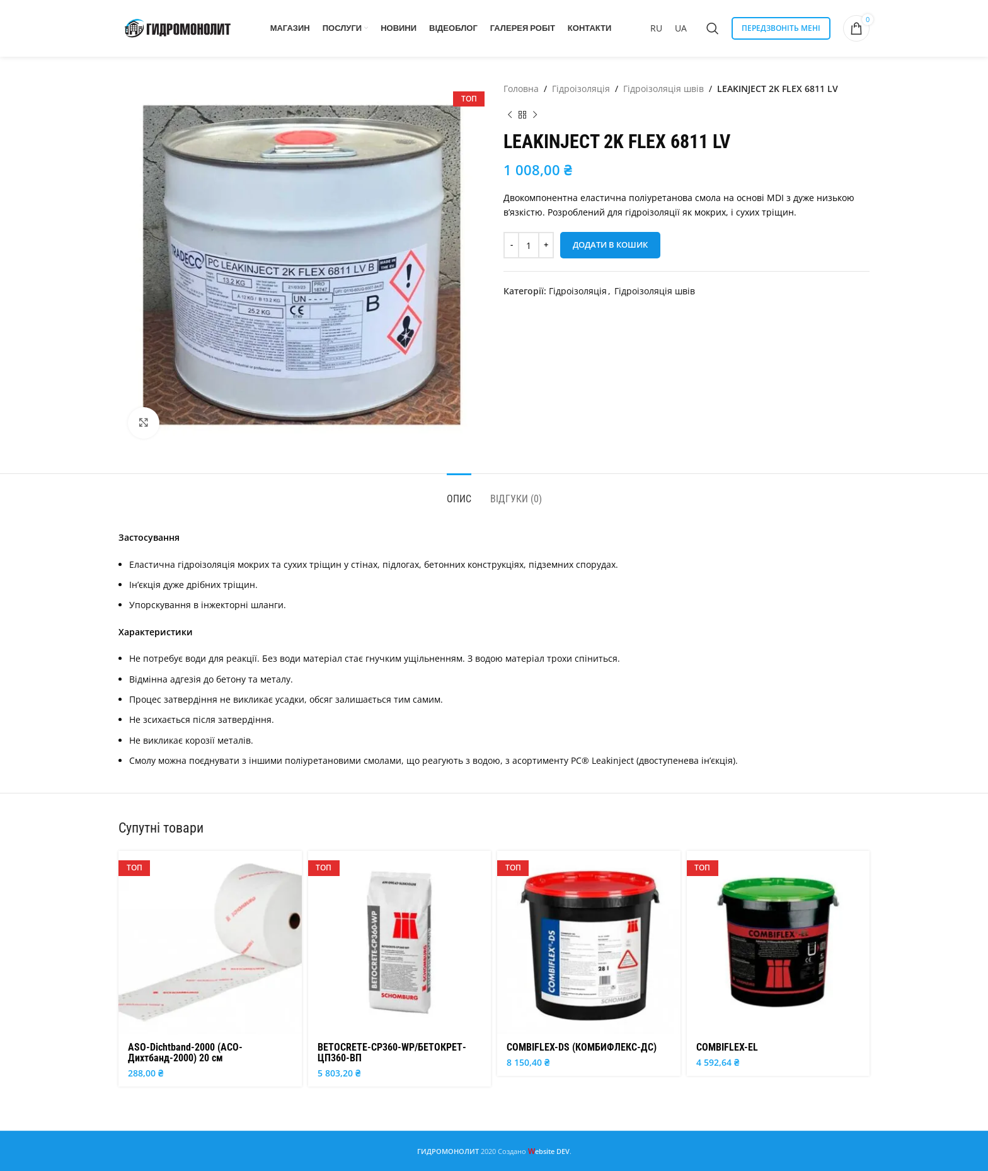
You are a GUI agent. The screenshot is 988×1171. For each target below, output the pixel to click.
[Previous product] (509, 114)
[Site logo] (178, 27)
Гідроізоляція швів (663, 89)
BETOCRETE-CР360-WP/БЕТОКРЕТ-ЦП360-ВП (392, 1052)
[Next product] (535, 114)
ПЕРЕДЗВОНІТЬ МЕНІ (781, 28)
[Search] (712, 28)
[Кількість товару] (528, 245)
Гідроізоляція (581, 89)
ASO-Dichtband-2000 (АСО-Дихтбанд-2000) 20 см (185, 1052)
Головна (521, 89)
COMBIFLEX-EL (727, 1047)
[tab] (459, 492)
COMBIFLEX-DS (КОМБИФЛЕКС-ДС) (582, 1047)
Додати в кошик (610, 244)
